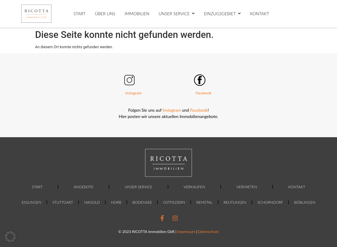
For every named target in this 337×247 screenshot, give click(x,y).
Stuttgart (62, 202)
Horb (116, 202)
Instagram (133, 93)
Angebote (83, 186)
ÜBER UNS (105, 13)
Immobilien (137, 13)
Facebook (203, 93)
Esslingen (31, 202)
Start (79, 13)
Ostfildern (174, 202)
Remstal (204, 202)
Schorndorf (270, 202)
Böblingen (304, 202)
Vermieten (246, 186)
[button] (10, 236)
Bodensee (142, 202)
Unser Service (176, 13)
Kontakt (259, 13)
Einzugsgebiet (222, 13)
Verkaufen (194, 186)
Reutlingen (234, 202)
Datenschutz (208, 231)
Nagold (92, 202)
